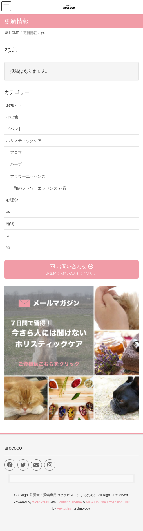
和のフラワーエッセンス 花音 (40, 188)
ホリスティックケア (24, 140)
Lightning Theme (69, 502)
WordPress (40, 502)
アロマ (16, 152)
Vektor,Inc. (65, 508)
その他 (12, 117)
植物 (10, 223)
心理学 (12, 200)
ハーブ (16, 164)
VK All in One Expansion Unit (107, 502)
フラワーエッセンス (28, 176)
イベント (14, 129)
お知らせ (14, 105)
